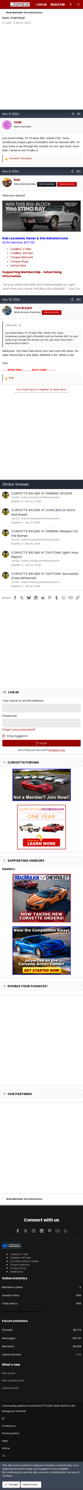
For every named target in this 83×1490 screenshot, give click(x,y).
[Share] (73, 113)
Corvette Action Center (24, 1261)
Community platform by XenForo (39, 1406)
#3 (78, 299)
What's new (11, 1365)
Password (9, 716)
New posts (8, 1373)
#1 (78, 114)
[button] (41, 1418)
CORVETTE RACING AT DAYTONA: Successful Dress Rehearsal (44, 575)
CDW (8, 23)
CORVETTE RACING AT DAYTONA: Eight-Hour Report (45, 554)
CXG (78, 1354)
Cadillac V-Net (20, 249)
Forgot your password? (18, 729)
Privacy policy (10, 1433)
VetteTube (18, 265)
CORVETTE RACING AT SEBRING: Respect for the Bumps (44, 533)
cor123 (15, 497)
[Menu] (5, 4)
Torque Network (21, 257)
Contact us (9, 1426)
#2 (78, 171)
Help (5, 1441)
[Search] (78, 4)
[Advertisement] (41, 68)
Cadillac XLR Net (21, 253)
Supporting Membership (21, 272)
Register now (57, 750)
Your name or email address (22, 701)
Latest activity (10, 1388)
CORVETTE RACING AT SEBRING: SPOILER (41, 493)
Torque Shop (19, 261)
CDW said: (11, 325)
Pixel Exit (21, 1411)
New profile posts (13, 1380)
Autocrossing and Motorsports (40, 497)
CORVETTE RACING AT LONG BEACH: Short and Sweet (43, 512)
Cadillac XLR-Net (20, 1258)
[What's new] (70, 4)
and (20, 158)
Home (6, 1448)
